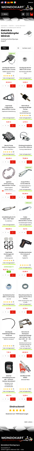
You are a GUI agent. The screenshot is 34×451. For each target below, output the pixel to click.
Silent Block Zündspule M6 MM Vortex (25, 107)
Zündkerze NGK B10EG (25, 376)
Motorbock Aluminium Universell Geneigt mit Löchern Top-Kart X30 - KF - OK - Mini (25, 336)
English (2, 2)
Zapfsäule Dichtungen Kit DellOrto (9, 254)
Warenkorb (13, 86)
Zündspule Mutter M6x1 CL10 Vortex (25, 68)
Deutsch (8, 2)
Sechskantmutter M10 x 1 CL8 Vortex (9, 296)
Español (11, 2)
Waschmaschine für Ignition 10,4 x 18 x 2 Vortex (25, 296)
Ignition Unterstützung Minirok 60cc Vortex (8, 183)
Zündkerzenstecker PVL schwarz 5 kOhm (25, 254)
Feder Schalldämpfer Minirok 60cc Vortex (25, 219)
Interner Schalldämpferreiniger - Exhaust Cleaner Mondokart (8, 378)
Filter (4, 48)
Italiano (15, 2)
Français (5, 2)
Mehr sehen (28, 422)
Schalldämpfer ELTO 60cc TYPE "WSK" (8, 218)
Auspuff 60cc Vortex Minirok (25, 183)
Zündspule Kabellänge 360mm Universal (8, 333)
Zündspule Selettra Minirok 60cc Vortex (8, 68)
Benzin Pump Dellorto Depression (8, 146)
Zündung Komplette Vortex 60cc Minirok (25, 146)
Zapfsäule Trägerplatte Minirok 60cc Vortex (8, 107)
